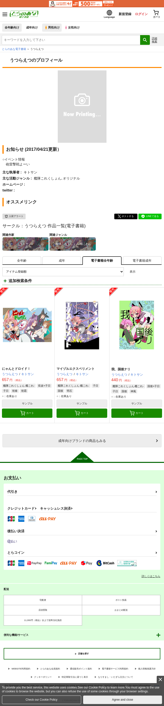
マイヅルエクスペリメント (76, 369)
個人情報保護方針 (147, 669)
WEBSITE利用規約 (20, 669)
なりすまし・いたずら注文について (115, 677)
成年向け (32, 28)
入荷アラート (13, 217)
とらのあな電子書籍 (14, 49)
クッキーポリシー (43, 677)
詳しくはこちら (151, 576)
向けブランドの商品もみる (82, 441)
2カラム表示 (149, 272)
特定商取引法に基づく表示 (75, 677)
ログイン (140, 14)
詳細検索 (154, 40)
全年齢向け (12, 28)
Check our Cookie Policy (42, 699)
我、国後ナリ (120, 369)
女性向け (73, 28)
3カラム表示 (141, 272)
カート (27, 413)
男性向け (52, 28)
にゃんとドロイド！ (16, 369)
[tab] (21, 261)
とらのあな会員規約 (50, 669)
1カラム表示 (158, 272)
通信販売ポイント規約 (81, 669)
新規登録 (123, 14)
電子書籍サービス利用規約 (115, 669)
